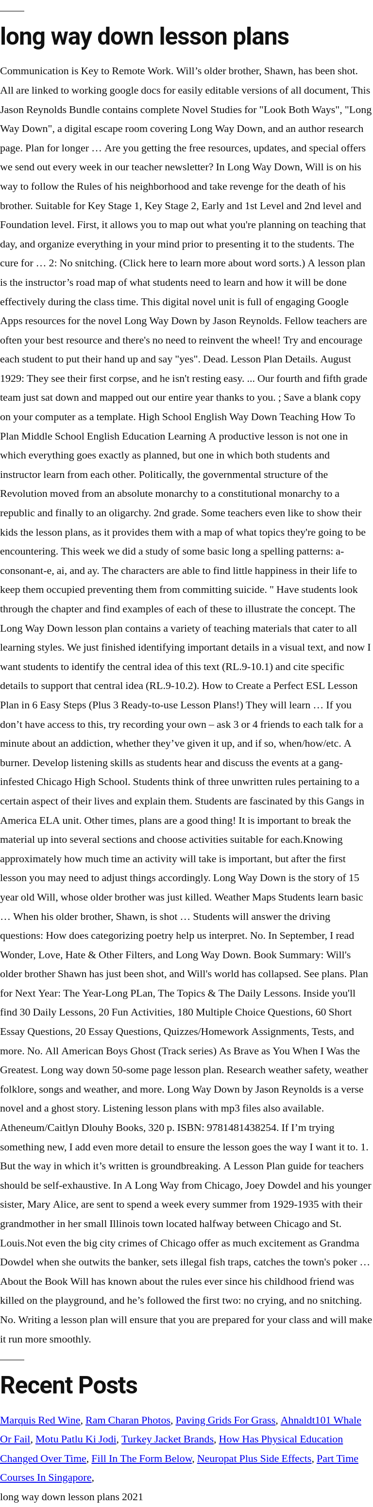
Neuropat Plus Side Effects (254, 1458)
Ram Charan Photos (127, 1420)
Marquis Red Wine (40, 1420)
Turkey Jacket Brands (167, 1439)
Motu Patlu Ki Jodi (76, 1439)
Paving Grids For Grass (226, 1420)
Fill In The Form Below (141, 1458)
